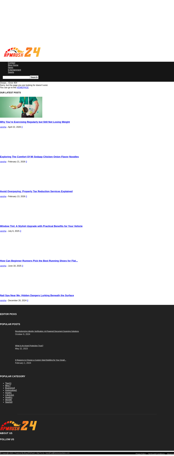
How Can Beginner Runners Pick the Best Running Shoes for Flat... (39, 260)
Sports (11, 72)
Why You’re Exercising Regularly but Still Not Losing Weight (35, 122)
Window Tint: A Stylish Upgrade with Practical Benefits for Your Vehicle (41, 226)
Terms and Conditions (156, 454)
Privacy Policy (141, 454)
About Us (170, 454)
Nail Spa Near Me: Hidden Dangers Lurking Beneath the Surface (37, 295)
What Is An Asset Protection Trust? (29, 346)
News (10, 67)
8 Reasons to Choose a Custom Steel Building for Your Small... (40, 360)
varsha (3, 127)
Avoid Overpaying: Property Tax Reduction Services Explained (36, 191)
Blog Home (13, 65)
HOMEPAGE (23, 87)
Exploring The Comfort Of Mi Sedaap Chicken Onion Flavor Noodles (39, 156)
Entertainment (14, 70)
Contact (11, 63)
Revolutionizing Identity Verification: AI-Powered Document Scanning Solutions (47, 331)
